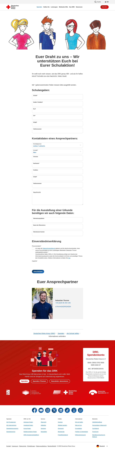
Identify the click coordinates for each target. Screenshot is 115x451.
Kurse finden (27, 428)
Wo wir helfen (79, 422)
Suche (98, 2)
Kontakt (8, 446)
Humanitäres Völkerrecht (99, 425)
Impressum (15, 446)
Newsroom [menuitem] (79, 7)
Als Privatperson (11, 422)
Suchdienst (95, 428)
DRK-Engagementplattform (31, 435)
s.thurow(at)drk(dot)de (63, 306)
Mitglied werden (62, 425)
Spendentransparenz (12, 428)
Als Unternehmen (11, 425)
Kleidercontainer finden (30, 431)
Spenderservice (10, 431)
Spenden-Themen (39, 381)
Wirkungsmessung (80, 435)
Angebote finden (28, 425)
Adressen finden (28, 422)
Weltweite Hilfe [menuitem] (63, 7)
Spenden (104, 7)
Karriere (60, 422)
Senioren (43, 428)
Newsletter (44, 431)
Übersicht (43, 422)
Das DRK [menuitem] (72, 7)
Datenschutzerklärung (49, 248)
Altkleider (43, 425)
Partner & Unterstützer (81, 431)
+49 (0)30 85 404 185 (63, 303)
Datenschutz (22, 446)
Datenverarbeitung (41, 446)
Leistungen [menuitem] (54, 7)
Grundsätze (78, 428)
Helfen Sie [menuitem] (46, 7)
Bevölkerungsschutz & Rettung (98, 436)
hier (69, 258)
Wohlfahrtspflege (97, 422)
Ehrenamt (60, 428)
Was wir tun (78, 425)
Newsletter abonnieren (59, 381)
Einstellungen (31, 446)
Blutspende (61, 431)
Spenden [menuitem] (39, 7)
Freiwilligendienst (63, 435)
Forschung (95, 431)
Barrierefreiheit (52, 446)
